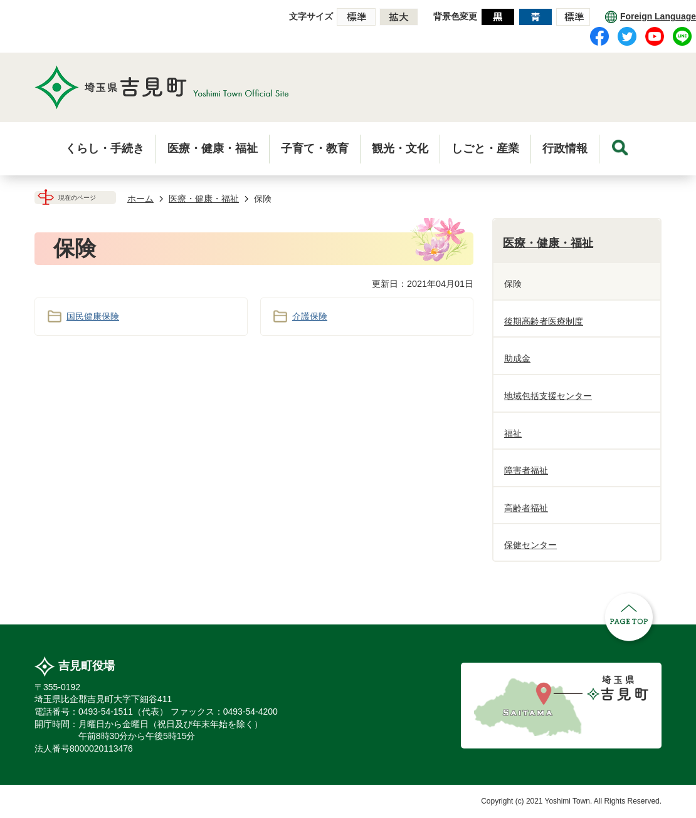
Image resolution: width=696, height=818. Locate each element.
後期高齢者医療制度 (543, 321)
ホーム (140, 199)
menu (620, 147)
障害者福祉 (526, 470)
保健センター (530, 545)
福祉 (513, 433)
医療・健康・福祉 (204, 199)
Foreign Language (658, 16)
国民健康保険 (92, 316)
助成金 (517, 358)
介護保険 (309, 316)
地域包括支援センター (548, 396)
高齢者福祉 (526, 508)
